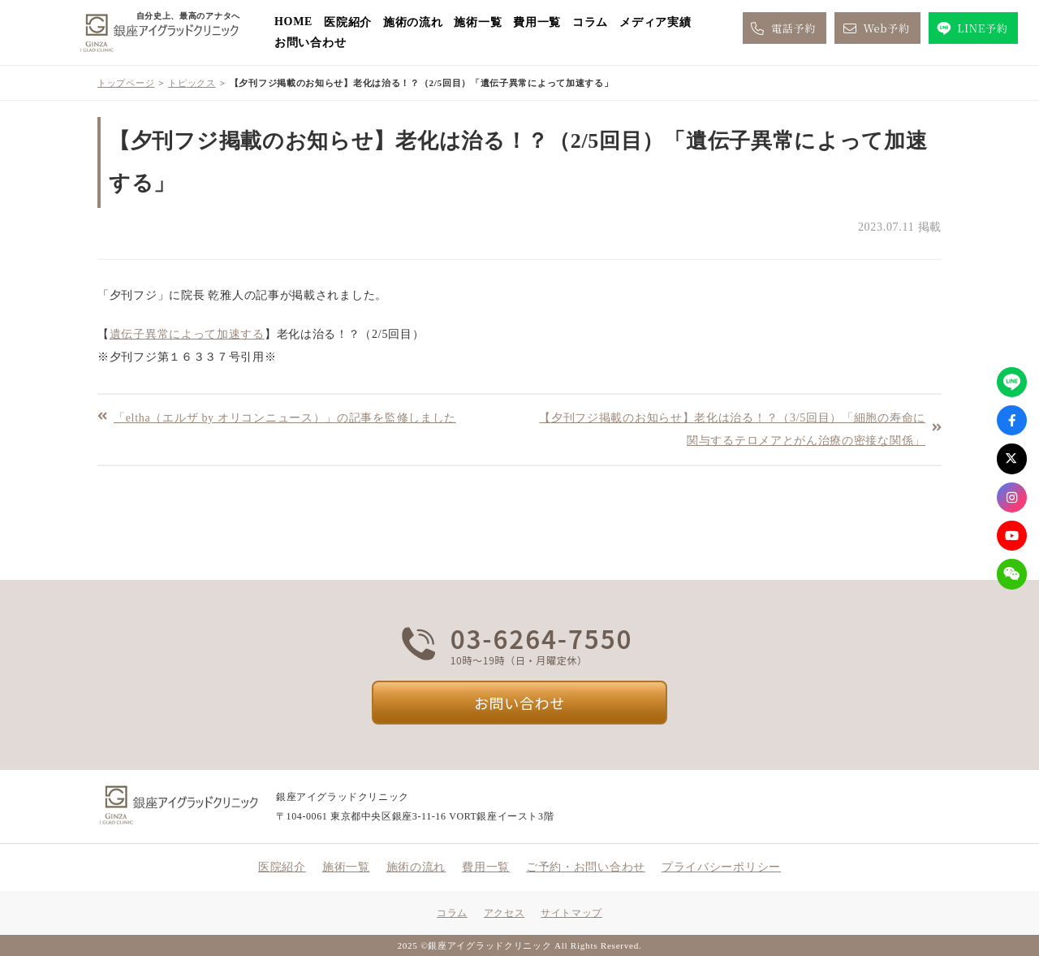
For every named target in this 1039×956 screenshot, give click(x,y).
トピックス (192, 83)
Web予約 (875, 28)
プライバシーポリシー (721, 867)
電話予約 (782, 28)
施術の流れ (413, 22)
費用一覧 (537, 22)
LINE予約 (971, 28)
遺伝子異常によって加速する (187, 334)
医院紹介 (348, 22)
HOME (293, 21)
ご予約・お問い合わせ (585, 867)
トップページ (125, 83)
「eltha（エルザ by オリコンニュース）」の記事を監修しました (285, 417)
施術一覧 (478, 22)
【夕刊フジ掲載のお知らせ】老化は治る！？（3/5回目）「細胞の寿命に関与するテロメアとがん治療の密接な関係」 (732, 429)
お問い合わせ (310, 43)
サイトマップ (571, 913)
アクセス (504, 913)
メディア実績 (655, 22)
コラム (590, 22)
